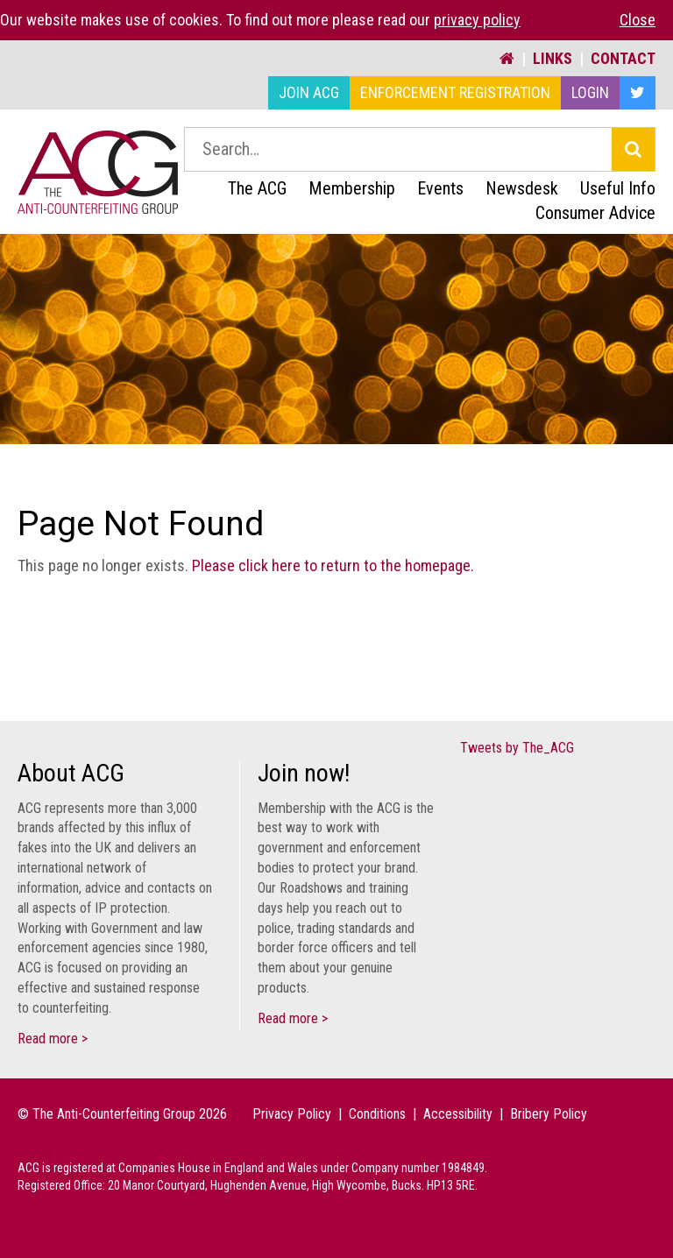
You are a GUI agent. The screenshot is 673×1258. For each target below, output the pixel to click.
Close (637, 20)
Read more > (53, 1038)
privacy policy (477, 20)
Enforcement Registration (455, 92)
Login (590, 92)
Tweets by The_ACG (517, 747)
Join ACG (309, 92)
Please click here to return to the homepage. (333, 565)
